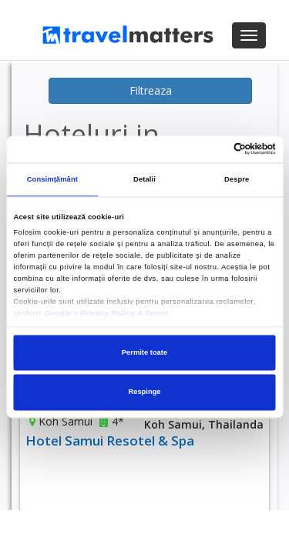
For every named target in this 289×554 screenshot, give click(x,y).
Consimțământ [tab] (52, 180)
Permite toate (144, 352)
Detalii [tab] (144, 180)
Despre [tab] (236, 180)
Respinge (144, 392)
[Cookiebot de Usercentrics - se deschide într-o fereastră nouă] (209, 149)
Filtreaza (150, 90)
